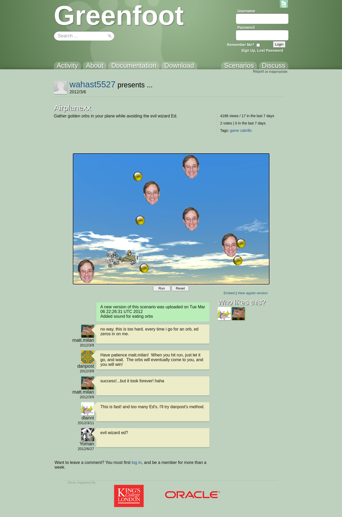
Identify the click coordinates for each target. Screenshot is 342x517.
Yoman (87, 443)
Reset (180, 288)
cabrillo (246, 130)
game (234, 130)
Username (246, 11)
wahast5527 (92, 84)
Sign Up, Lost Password (262, 50)
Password (246, 27)
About (71, 482)
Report (258, 71)
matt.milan (83, 340)
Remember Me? (240, 45)
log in (137, 462)
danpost (85, 366)
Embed (229, 293)
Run (162, 288)
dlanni (87, 418)
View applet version (253, 293)
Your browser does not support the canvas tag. (171, 219)
